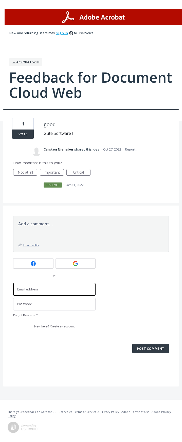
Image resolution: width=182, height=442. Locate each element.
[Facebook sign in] (33, 263)
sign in (62, 33)
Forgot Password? (25, 315)
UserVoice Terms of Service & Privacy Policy (89, 412)
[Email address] (54, 289)
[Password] (54, 304)
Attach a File (31, 245)
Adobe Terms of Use (135, 412)
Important (54, 173)
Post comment (150, 348)
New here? (54, 326)
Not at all (28, 173)
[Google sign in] (76, 263)
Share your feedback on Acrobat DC (32, 412)
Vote (23, 134)
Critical (81, 173)
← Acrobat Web (25, 62)
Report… (131, 149)
